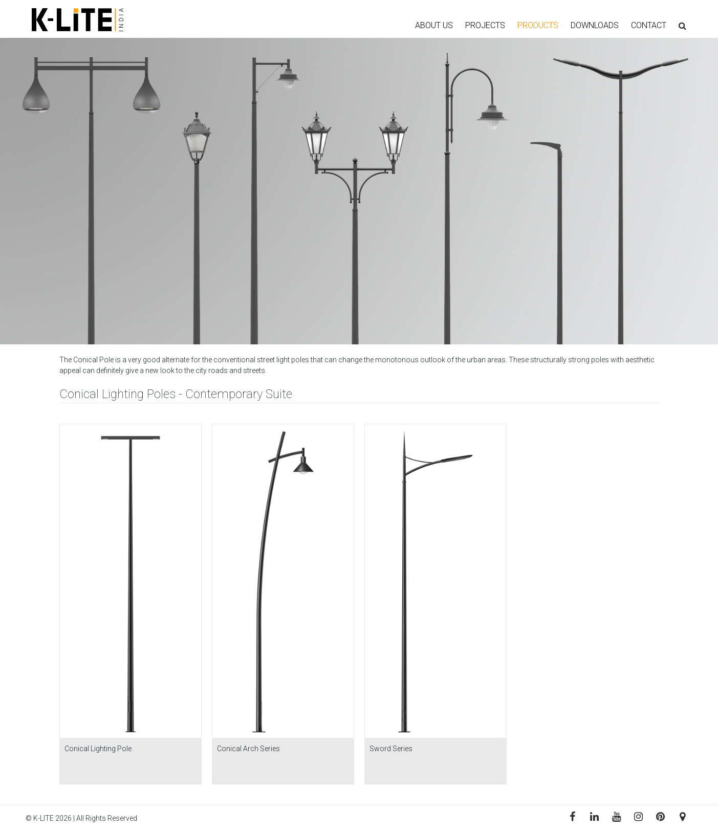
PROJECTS (485, 25)
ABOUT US (434, 25)
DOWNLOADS (595, 25)
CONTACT (648, 25)
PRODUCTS (537, 25)
